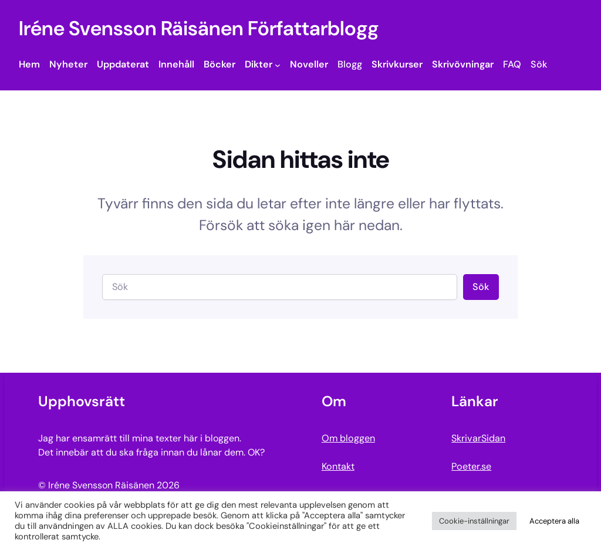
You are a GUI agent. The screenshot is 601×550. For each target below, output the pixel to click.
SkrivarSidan (478, 438)
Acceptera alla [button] (554, 521)
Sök (480, 287)
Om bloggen (348, 438)
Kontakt (338, 466)
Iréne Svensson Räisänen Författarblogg (199, 28)
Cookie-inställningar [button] (474, 521)
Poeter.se (471, 466)
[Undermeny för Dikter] (278, 65)
